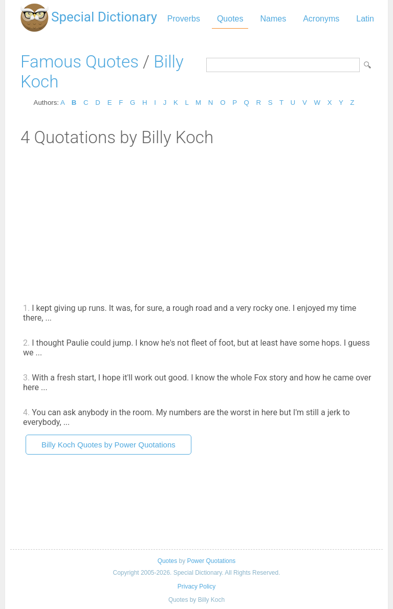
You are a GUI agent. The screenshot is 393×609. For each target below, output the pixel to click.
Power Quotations (211, 561)
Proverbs (183, 18)
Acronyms (321, 18)
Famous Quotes (79, 62)
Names (273, 18)
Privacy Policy (196, 586)
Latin (365, 18)
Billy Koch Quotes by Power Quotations (108, 444)
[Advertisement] (196, 224)
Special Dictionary (104, 17)
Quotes (230, 18)
